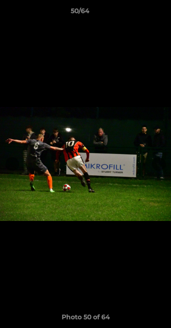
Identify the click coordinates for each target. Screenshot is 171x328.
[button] (138, 13)
